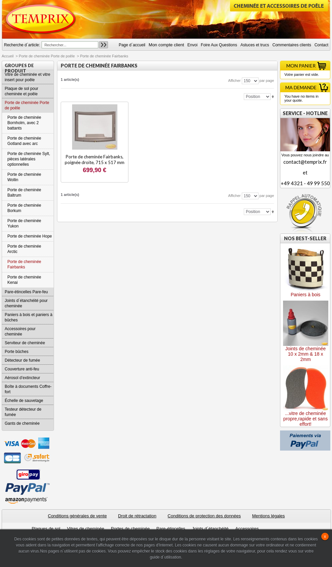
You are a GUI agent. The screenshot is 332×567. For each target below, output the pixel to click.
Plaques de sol (46, 528)
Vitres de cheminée (85, 528)
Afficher (234, 81)
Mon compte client (166, 44)
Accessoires (247, 528)
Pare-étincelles (170, 528)
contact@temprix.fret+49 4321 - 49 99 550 (305, 172)
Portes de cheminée (130, 528)
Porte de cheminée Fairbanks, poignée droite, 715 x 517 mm (94, 159)
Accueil (7, 56)
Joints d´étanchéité (210, 528)
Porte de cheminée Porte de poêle (47, 56)
